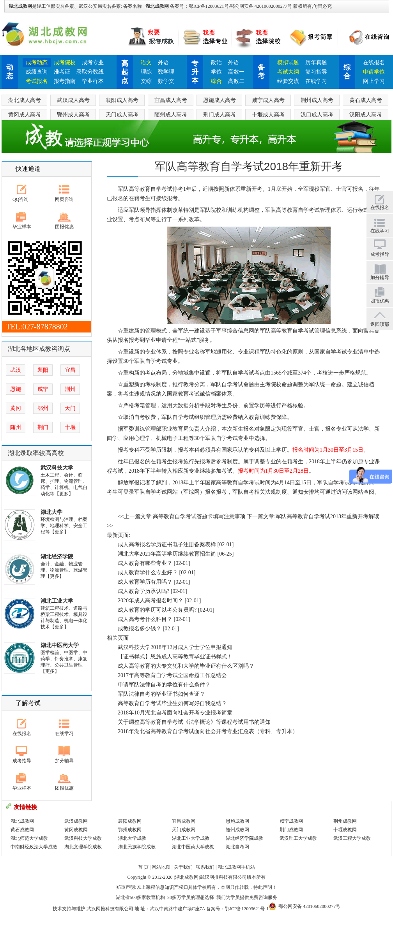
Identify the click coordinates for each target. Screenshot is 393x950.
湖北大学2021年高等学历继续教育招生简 (167, 554)
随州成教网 (237, 829)
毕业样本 (93, 81)
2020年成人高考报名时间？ (150, 600)
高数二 (236, 81)
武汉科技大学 (57, 468)
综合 (216, 81)
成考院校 (65, 62)
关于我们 (183, 867)
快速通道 (28, 168)
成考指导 (21, 761)
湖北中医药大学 (60, 645)
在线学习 (316, 81)
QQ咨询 (20, 199)
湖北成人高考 (24, 100)
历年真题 (316, 62)
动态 (9, 71)
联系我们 (205, 867)
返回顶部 (379, 324)
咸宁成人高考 (268, 100)
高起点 (124, 72)
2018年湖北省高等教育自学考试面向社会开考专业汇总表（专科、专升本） (208, 731)
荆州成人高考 (317, 100)
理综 (146, 72)
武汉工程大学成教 (352, 838)
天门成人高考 (122, 115)
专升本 (194, 72)
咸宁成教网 (291, 821)
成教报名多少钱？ (139, 629)
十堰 (70, 427)
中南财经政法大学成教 (34, 847)
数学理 (166, 72)
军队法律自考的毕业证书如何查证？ (161, 694)
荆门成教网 (291, 829)
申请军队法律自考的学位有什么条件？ (164, 685)
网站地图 (161, 867)
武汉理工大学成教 (298, 838)
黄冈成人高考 (24, 115)
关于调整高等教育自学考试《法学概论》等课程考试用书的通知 (194, 722)
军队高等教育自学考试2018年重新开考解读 (327, 516)
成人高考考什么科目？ (145, 619)
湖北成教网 (157, 6)
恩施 (15, 389)
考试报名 (37, 81)
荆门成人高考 (219, 115)
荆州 (70, 389)
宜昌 (70, 370)
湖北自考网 (237, 847)
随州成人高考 (170, 115)
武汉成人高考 (73, 100)
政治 (216, 62)
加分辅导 (64, 761)
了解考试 (28, 703)
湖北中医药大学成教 (193, 847)
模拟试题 (288, 62)
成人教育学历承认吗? (143, 591)
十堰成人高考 (268, 115)
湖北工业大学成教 (190, 838)
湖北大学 (51, 512)
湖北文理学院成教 (83, 847)
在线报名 (374, 62)
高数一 (236, 72)
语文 (146, 62)
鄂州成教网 (130, 829)
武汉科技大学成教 (83, 838)
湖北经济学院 (57, 556)
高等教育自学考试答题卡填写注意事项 (199, 516)
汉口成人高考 (317, 115)
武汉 (15, 370)
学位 (216, 72)
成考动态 (37, 62)
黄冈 (15, 408)
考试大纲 (288, 72)
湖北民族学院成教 (137, 847)
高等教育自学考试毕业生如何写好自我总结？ (172, 703)
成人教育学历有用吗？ (145, 582)
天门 (70, 408)
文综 (146, 81)
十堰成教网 (345, 829)
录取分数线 (90, 72)
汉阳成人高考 (365, 115)
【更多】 (64, 493)
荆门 (42, 427)
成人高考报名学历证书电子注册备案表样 (167, 544)
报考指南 (65, 81)
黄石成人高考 (365, 100)
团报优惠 (64, 226)
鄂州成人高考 (73, 115)
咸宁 (42, 389)
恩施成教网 (237, 821)
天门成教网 (183, 829)
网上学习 (374, 81)
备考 (261, 71)
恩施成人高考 (219, 100)
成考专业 (93, 62)
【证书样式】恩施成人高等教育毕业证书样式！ (175, 657)
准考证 (62, 72)
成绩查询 (37, 72)
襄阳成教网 (130, 821)
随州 (15, 427)
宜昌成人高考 (170, 100)
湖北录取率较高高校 (36, 453)
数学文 (166, 81)
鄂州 (42, 408)
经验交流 (288, 81)
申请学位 (374, 72)
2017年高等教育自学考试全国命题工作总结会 (172, 675)
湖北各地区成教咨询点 (39, 348)
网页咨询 (64, 199)
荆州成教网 (345, 821)
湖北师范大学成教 (29, 838)
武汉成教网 (76, 821)
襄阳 (42, 370)
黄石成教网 (22, 829)
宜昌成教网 (183, 821)
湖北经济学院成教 (244, 838)
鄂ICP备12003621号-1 (247, 908)
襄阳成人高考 (122, 100)
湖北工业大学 (57, 601)
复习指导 (316, 72)
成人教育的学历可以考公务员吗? (157, 610)
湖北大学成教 (132, 838)
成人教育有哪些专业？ (145, 563)
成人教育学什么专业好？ (148, 572)
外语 (163, 62)
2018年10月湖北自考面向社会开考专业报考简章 (175, 713)
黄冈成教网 (76, 829)
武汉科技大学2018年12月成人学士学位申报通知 (175, 647)
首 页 (143, 867)
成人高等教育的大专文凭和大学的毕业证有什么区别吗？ (186, 666)
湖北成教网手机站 (236, 867)
